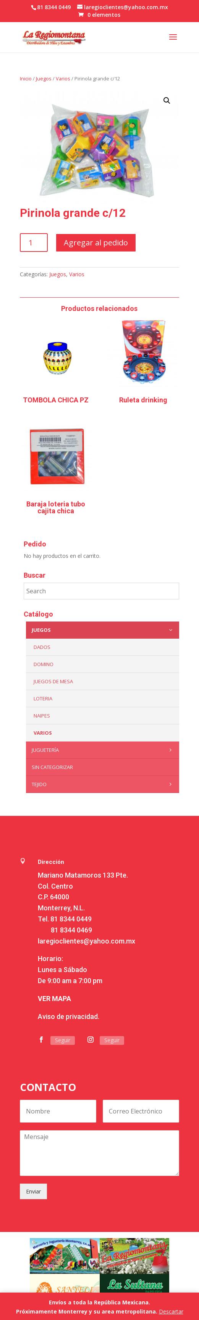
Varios (63, 78)
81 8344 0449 (71, 919)
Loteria (43, 698)
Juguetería (103, 750)
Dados (42, 647)
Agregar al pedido (96, 242)
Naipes (42, 715)
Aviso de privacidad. (68, 1016)
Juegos (44, 78)
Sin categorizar (52, 767)
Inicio (26, 78)
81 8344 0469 (71, 930)
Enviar (33, 1191)
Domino (43, 664)
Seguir (62, 1040)
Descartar (171, 1311)
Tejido (103, 784)
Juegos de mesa (53, 681)
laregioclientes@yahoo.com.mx (86, 941)
